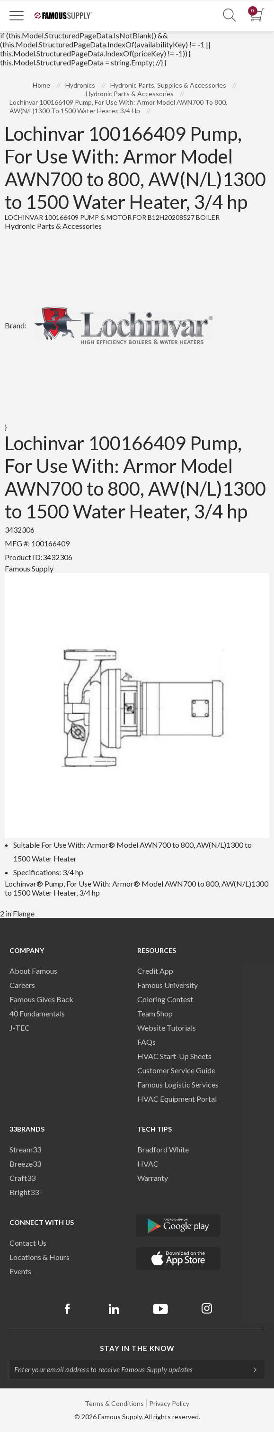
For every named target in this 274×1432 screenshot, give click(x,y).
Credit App (155, 970)
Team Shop (155, 1013)
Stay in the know (137, 1348)
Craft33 (22, 1177)
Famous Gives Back (41, 999)
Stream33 (25, 1149)
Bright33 (24, 1191)
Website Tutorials (166, 1027)
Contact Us (27, 1242)
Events (20, 1271)
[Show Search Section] (229, 15)
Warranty (152, 1177)
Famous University (167, 984)
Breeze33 (25, 1163)
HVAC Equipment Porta (176, 1098)
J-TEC (19, 1027)
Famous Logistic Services (178, 1084)
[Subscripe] (250, 1369)
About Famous (33, 970)
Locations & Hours (39, 1256)
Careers (22, 984)
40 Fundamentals (37, 1013)
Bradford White (163, 1149)
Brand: (112, 325)
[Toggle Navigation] (16, 15)
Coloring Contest (165, 999)
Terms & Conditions (114, 1403)
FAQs (146, 1041)
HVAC (148, 1163)
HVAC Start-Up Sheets (174, 1055)
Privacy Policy (169, 1403)
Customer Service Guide (176, 1070)
